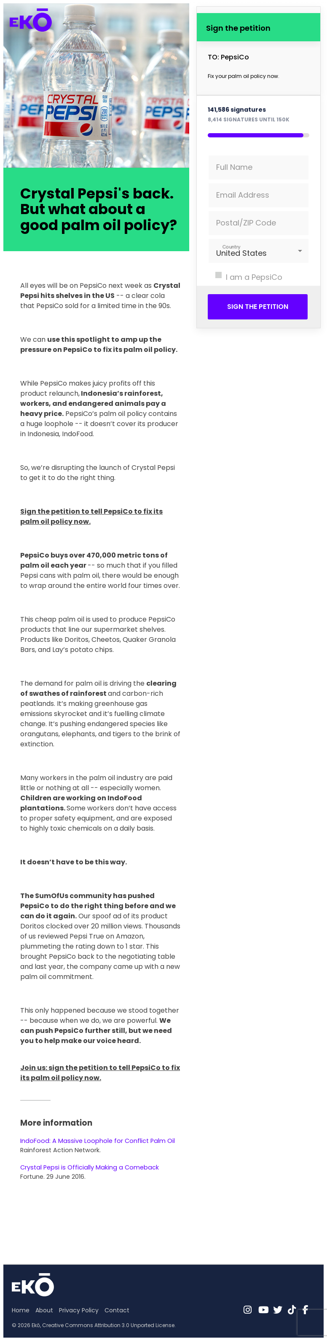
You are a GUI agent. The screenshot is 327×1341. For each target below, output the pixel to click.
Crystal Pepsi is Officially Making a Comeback (89, 1167)
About (44, 1310)
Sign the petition (257, 306)
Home (20, 1310)
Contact (117, 1310)
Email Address (242, 195)
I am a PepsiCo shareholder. (245, 283)
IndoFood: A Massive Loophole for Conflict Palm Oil (97, 1141)
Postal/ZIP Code (246, 222)
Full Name (234, 167)
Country (231, 247)
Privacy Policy (79, 1310)
